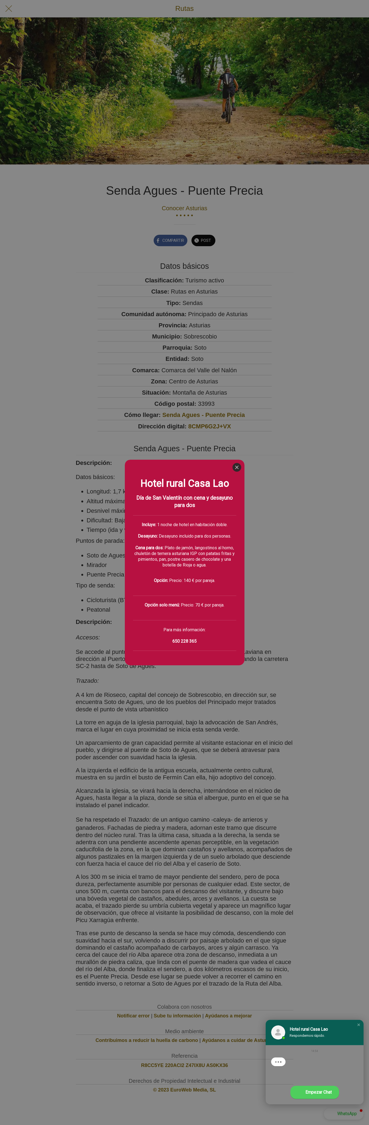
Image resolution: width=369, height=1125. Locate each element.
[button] (358, 1025)
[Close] (236, 7)
